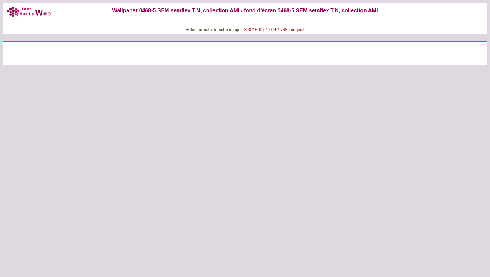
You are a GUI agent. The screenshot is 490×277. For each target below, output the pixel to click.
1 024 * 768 (277, 29)
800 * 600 (253, 29)
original (297, 29)
